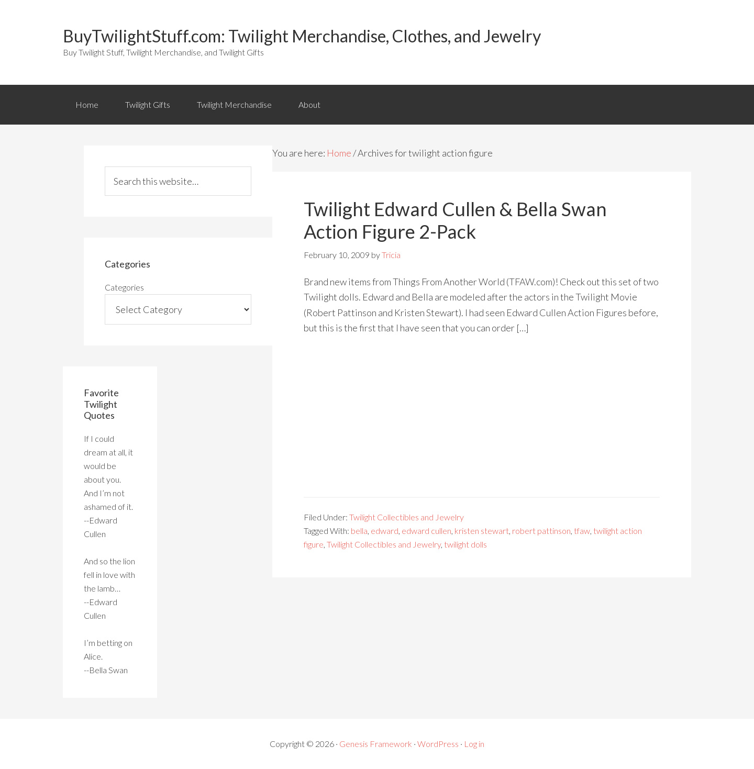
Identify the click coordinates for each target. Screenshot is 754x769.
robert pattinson (541, 531)
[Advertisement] (482, 423)
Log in (474, 744)
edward (384, 531)
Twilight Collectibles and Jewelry (406, 517)
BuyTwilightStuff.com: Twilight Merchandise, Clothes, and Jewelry (302, 36)
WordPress (438, 744)
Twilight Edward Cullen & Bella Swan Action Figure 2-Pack (455, 220)
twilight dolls (465, 544)
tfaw (582, 531)
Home (86, 104)
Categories (124, 287)
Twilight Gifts (147, 104)
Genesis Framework (375, 744)
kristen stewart (481, 531)
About (309, 104)
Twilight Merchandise (234, 104)
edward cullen (426, 531)
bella (359, 531)
